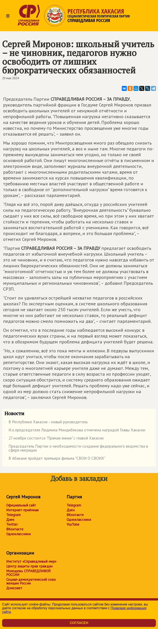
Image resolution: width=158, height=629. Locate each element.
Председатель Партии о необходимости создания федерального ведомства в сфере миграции (76, 448)
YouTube (73, 524)
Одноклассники (18, 534)
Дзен (10, 519)
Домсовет (14, 588)
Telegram (13, 515)
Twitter (12, 524)
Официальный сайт (21, 505)
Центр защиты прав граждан (29, 566)
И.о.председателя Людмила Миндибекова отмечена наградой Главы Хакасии (74, 430)
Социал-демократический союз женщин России (31, 581)
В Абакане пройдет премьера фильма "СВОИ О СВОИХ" (54, 459)
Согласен (79, 623)
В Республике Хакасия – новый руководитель (46, 422)
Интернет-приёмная (22, 510)
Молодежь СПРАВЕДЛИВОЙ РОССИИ (28, 573)
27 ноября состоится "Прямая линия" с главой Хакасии (54, 439)
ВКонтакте (14, 529)
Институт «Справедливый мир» (31, 561)
